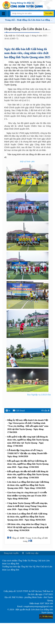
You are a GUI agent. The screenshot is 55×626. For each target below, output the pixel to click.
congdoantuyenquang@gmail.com (38, 606)
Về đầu (45, 410)
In (8, 410)
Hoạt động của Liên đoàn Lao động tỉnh (35, 20)
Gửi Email (19, 410)
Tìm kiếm (48, 13)
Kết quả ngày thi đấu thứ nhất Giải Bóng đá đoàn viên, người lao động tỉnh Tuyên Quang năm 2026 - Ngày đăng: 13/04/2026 (27, 474)
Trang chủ (10, 20)
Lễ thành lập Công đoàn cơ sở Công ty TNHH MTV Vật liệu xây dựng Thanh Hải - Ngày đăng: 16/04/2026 (27, 453)
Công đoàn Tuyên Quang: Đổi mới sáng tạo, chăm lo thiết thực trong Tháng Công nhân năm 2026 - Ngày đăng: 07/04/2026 (27, 506)
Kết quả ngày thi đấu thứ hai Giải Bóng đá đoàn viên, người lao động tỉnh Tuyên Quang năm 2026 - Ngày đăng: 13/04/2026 (27, 464)
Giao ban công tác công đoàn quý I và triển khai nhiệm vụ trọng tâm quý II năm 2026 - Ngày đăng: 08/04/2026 (27, 495)
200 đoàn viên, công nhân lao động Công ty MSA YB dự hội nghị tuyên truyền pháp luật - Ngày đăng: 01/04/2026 (28, 527)
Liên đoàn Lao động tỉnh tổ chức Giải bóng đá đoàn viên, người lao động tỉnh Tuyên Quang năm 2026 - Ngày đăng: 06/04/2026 (27, 517)
